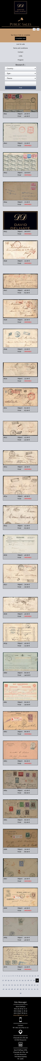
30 (3, 985)
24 (22, 980)
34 (15, 985)
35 (17, 985)
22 (17, 980)
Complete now (20, 38)
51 (26, 989)
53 (32, 989)
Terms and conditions (20, 48)
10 (21, 976)
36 (20, 985)
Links (20, 56)
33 (12, 985)
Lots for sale (20, 44)
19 (8, 980)
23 (19, 980)
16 (38, 976)
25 (25, 980)
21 (14, 980)
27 (31, 980)
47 (15, 989)
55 (37, 989)
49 (20, 989)
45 (9, 989)
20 (11, 980)
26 (28, 980)
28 (34, 980)
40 (32, 985)
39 (29, 985)
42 (37, 985)
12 (27, 976)
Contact (20, 52)
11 (24, 976)
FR (34, 29)
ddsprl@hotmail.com (20, 1015)
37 (23, 985)
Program (20, 60)
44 (6, 989)
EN (38, 29)
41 (34, 985)
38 (26, 985)
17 (3, 980)
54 (34, 989)
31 (6, 985)
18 (5, 980)
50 (23, 989)
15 (35, 976)
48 (17, 989)
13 (30, 976)
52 (29, 989)
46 (12, 989)
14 (32, 976)
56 (20, 993)
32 (9, 985)
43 (3, 989)
